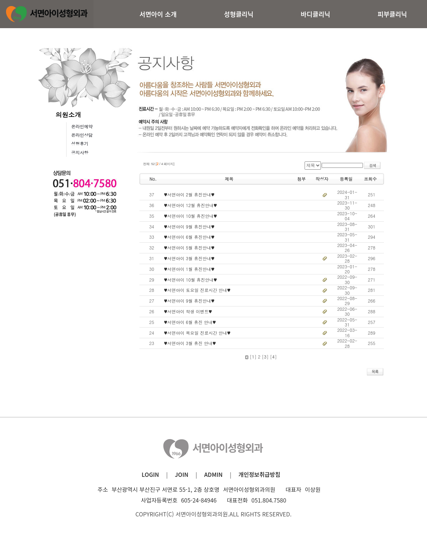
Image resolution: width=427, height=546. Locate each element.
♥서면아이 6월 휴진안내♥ (189, 237)
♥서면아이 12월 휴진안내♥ (190, 205)
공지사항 (79, 152)
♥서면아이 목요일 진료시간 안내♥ (197, 333)
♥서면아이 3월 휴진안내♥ (189, 258)
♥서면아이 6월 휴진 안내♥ (190, 322)
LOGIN (150, 474)
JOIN (181, 474)
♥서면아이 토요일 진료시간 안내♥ (197, 290)
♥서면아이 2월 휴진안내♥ (189, 194)
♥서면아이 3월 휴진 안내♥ (190, 343)
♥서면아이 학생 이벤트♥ (188, 311)
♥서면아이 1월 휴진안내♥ (189, 269)
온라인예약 (82, 126)
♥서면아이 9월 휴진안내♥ (189, 226)
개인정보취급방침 (259, 474)
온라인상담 (82, 135)
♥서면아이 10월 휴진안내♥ (190, 216)
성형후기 (79, 143)
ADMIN (213, 474)
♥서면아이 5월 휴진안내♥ (189, 247)
